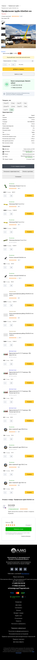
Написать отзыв (18, 529)
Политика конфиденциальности (18, 631)
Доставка (18, 605)
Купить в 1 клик (18, 74)
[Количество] (9, 64)
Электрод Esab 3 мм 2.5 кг (16, 222)
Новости (18, 621)
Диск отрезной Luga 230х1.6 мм (18, 447)
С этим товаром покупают (18, 166)
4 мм (11, 109)
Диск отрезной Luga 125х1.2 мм (18, 464)
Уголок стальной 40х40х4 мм (17, 257)
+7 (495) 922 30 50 (18, 583)
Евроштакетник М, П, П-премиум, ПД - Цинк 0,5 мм (20, 354)
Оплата (18, 610)
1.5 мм (12, 103)
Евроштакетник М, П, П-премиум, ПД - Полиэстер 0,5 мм (20, 392)
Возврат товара (18, 613)
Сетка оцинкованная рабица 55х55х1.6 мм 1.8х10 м (21, 314)
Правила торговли (18, 639)
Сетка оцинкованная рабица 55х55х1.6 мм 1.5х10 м (21, 334)
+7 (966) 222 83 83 (16, 87)
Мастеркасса (25, 573)
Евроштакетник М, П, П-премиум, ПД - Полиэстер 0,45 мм (20, 411)
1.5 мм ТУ (6, 103)
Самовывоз (18, 176)
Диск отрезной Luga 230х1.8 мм (18, 429)
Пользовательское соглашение (18, 634)
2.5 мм (13, 106)
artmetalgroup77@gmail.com (18, 588)
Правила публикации (25, 536)
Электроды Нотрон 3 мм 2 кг (17, 186)
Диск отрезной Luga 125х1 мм (17, 482)
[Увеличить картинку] (5, 186)
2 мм (25, 103)
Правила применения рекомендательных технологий (18, 636)
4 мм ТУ (6, 109)
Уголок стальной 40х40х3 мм (17, 275)
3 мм (25, 106)
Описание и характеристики (11, 171)
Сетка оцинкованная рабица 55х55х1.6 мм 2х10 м (21, 294)
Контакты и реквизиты (18, 623)
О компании (18, 618)
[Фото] (20, 36)
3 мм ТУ (19, 106)
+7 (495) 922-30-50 (16, 85)
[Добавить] (18, 69)
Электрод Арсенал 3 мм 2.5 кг (17, 240)
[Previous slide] (8, 36)
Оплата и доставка (28, 171)
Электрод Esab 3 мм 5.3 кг (16, 204)
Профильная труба (13, 6)
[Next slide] (33, 36)
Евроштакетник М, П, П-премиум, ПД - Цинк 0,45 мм (20, 373)
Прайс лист (18, 615)
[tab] (22, 47)
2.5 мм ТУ (6, 106)
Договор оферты (18, 642)
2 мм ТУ (19, 103)
